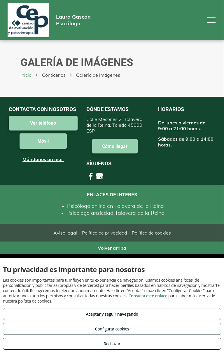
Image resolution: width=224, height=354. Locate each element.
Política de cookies (151, 233)
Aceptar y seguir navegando (112, 314)
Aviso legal (65, 233)
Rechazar (112, 343)
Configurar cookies (112, 329)
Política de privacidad (104, 233)
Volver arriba (112, 248)
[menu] (211, 20)
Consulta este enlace (147, 295)
